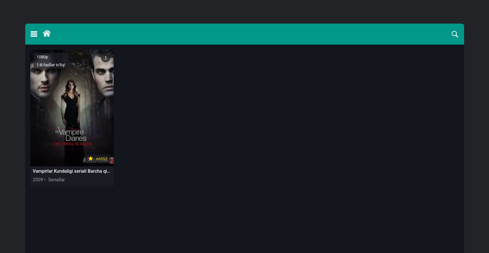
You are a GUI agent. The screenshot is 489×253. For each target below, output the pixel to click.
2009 (38, 180)
